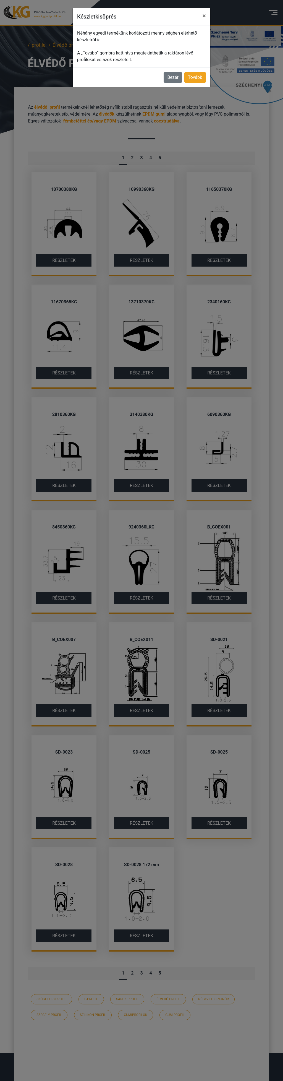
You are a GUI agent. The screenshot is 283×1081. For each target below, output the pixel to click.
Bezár (173, 77)
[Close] (204, 16)
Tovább (195, 77)
